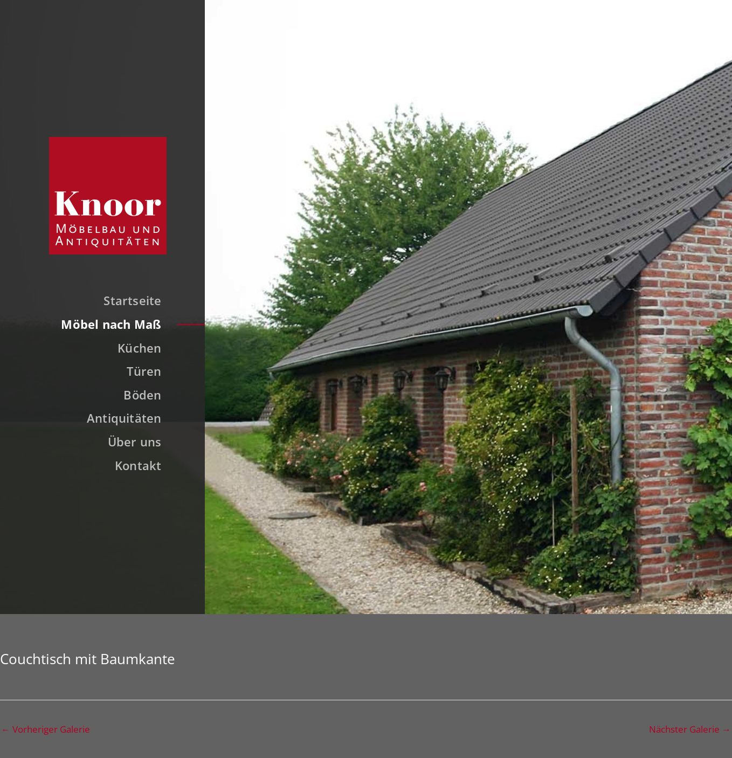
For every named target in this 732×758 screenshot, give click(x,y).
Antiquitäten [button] (124, 418)
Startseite (132, 300)
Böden (142, 395)
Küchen (139, 348)
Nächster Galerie (690, 729)
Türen (144, 371)
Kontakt (138, 465)
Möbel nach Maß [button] (111, 324)
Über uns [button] (135, 441)
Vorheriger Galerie (45, 729)
